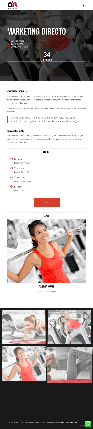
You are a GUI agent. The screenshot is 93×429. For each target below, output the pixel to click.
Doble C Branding (71, 422)
